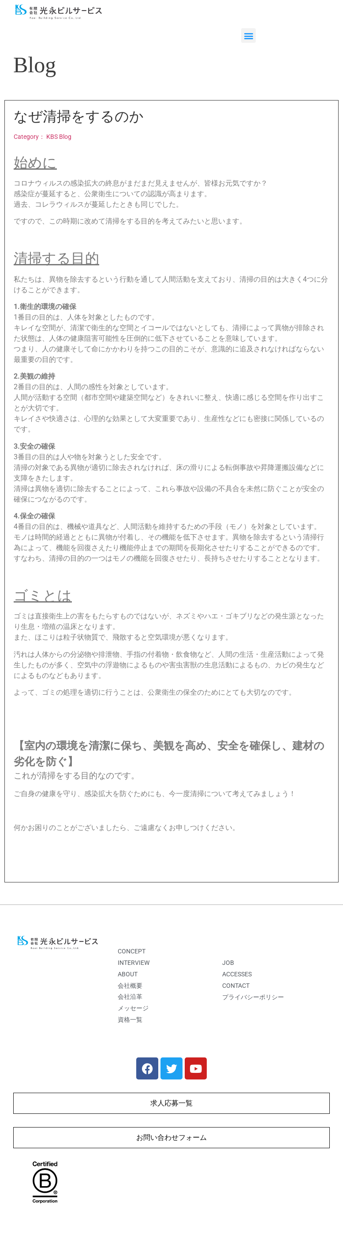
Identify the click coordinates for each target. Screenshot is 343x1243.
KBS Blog (58, 137)
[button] (248, 35)
